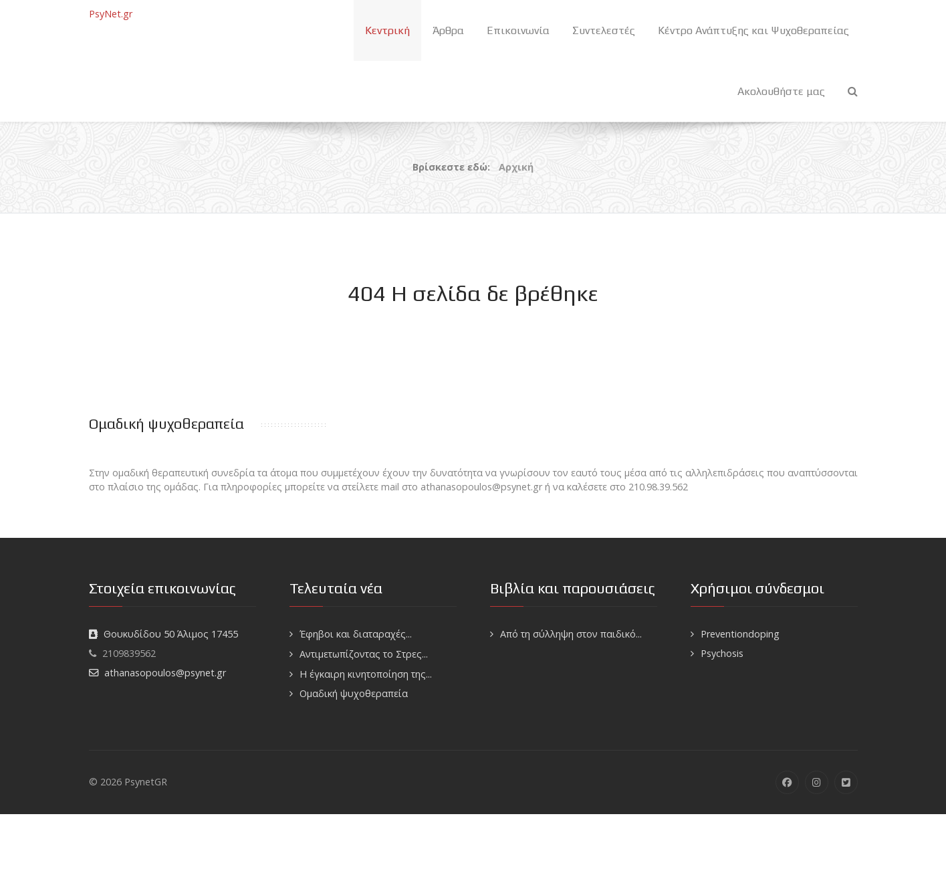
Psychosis (722, 653)
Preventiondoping (740, 633)
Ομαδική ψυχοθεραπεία (354, 693)
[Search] (853, 91)
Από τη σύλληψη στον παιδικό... (571, 633)
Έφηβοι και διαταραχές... (356, 633)
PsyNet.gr (110, 13)
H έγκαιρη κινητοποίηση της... (366, 674)
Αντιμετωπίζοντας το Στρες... (364, 654)
